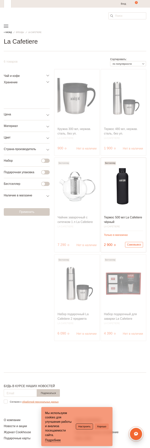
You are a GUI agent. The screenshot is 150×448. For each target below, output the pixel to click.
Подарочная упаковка (24, 172)
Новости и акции (15, 426)
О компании (12, 420)
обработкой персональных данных (40, 402)
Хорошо (101, 426)
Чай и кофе (12, 75)
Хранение (11, 82)
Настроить (84, 426)
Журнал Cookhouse (17, 432)
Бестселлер (24, 184)
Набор (24, 161)
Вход (123, 3)
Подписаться (48, 393)
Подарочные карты (17, 438)
